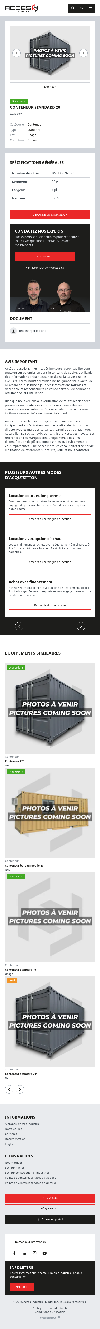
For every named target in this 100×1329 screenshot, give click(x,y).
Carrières (11, 1133)
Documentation (15, 1139)
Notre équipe (13, 1128)
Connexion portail (50, 1219)
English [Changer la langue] (10, 1144)
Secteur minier (14, 1167)
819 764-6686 (50, 1197)
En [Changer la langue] (81, 8)
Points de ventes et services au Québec (30, 1177)
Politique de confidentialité (50, 1308)
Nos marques (14, 1162)
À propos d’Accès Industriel (23, 1123)
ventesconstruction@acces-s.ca (45, 267)
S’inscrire (22, 1287)
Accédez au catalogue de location (50, 519)
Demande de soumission (49, 214)
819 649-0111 (44, 256)
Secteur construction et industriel (27, 1172)
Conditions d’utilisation (50, 1311)
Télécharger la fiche (28, 330)
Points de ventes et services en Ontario (30, 1183)
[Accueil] (21, 8)
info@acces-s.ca (50, 1208)
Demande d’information (30, 1241)
